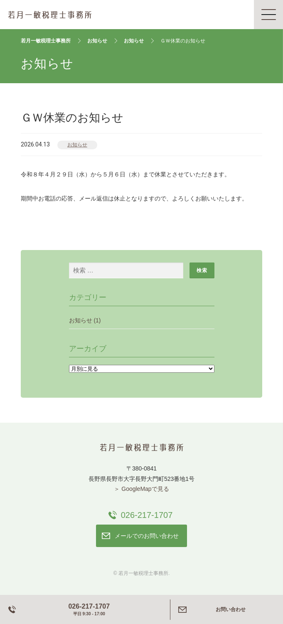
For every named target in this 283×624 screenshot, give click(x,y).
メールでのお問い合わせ (147, 535)
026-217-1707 (147, 515)
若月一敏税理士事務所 (49, 14)
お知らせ (77, 145)
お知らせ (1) (85, 320)
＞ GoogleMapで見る (141, 488)
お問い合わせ (231, 609)
